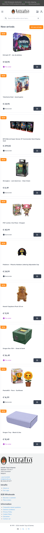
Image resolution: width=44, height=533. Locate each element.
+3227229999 (5, 477)
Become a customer (9, 497)
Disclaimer (6, 516)
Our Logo (6, 490)
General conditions (9, 509)
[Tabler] (20, 11)
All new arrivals (36, 27)
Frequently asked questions (12, 507)
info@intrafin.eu (6, 479)
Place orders (7, 500)
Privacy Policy (7, 512)
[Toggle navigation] (2, 11)
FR (28, 529)
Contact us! (6, 519)
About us (6, 488)
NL (23, 529)
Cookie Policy (7, 514)
